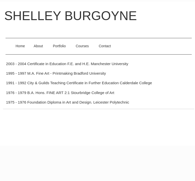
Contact (105, 46)
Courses (82, 46)
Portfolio (59, 46)
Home (20, 46)
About (38, 46)
